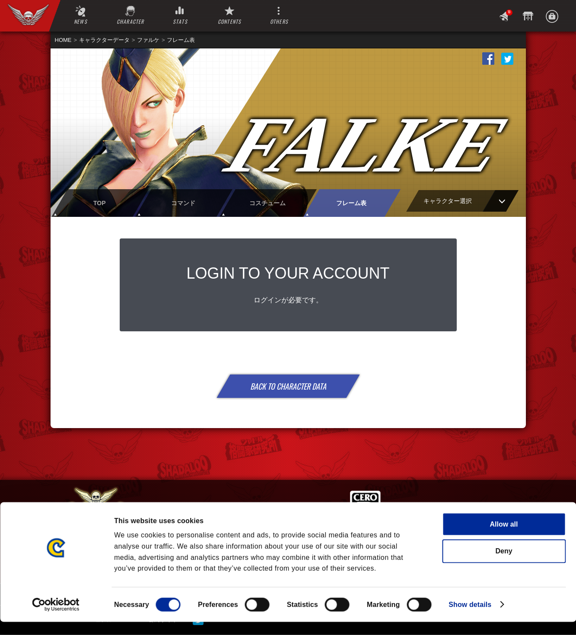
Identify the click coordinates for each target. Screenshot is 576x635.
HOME (63, 40)
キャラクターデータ (104, 40)
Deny (503, 564)
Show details (470, 617)
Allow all (504, 537)
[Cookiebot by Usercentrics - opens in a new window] (56, 618)
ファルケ (148, 40)
